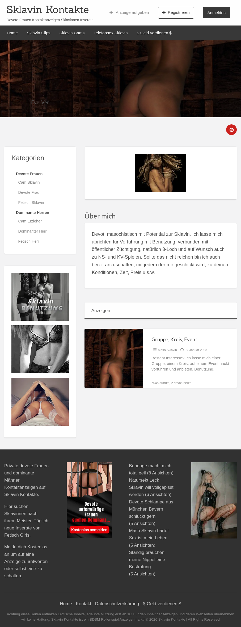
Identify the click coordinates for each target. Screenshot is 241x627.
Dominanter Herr (32, 231)
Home (12, 33)
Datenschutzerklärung (117, 603)
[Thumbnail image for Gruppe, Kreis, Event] (113, 358)
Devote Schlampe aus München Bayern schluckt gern (151, 509)
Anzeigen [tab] (100, 310)
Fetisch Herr (28, 241)
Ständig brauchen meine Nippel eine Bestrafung (147, 559)
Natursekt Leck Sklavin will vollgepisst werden (151, 487)
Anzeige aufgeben (129, 12)
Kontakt (83, 603)
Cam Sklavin (29, 182)
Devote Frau (28, 192)
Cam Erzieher (30, 221)
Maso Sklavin (167, 350)
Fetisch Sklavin (31, 202)
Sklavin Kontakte (47, 9)
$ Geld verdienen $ (154, 33)
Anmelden (216, 12)
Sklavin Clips (38, 33)
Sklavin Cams (72, 33)
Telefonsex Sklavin (111, 33)
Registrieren (176, 12)
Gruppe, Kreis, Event (174, 339)
